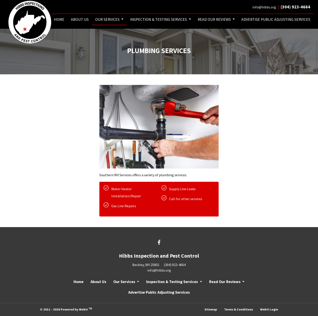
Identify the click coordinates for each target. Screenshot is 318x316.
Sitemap (210, 309)
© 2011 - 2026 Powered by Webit (66, 309)
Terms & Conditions (238, 309)
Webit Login (269, 309)
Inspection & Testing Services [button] (159, 19)
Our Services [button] (107, 19)
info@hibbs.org (264, 7)
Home (59, 19)
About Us (80, 19)
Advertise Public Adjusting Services (275, 19)
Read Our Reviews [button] (215, 19)
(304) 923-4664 (295, 7)
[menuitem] (59, 19)
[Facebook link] (159, 243)
